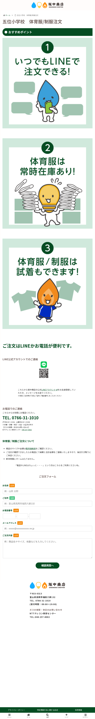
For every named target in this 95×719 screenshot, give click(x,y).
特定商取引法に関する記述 (47, 710)
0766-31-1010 (43, 600)
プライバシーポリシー (16, 710)
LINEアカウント (50, 389)
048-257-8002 (42, 616)
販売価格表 (31, 448)
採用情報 (78, 710)
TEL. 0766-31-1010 (20, 417)
